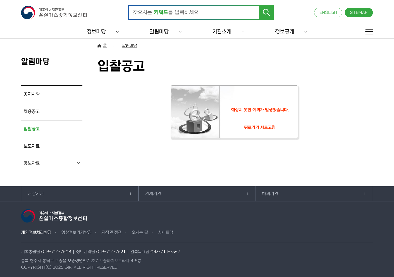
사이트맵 (165, 232)
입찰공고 (32, 129)
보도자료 (32, 146)
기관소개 (221, 32)
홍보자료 (32, 163)
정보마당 (96, 32)
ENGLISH (328, 12)
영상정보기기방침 (76, 232)
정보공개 (284, 32)
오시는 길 (140, 232)
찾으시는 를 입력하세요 (166, 12)
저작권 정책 (112, 232)
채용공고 (32, 111)
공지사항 (32, 94)
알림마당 (159, 32)
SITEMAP (359, 12)
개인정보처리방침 (36, 232)
